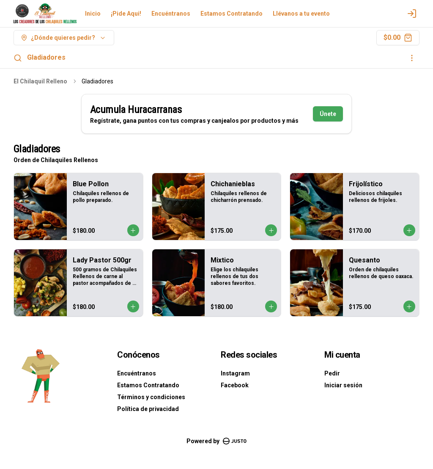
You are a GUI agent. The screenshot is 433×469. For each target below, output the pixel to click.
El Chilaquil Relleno (40, 81)
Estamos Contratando (231, 13)
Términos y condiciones (151, 397)
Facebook (235, 385)
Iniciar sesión (343, 385)
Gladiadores (46, 57)
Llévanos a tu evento (301, 13)
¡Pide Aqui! (126, 13)
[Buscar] (18, 58)
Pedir (332, 373)
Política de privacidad (148, 409)
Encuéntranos (170, 13)
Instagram (235, 373)
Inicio (93, 13)
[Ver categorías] (411, 58)
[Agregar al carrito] (133, 230)
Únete (328, 113)
